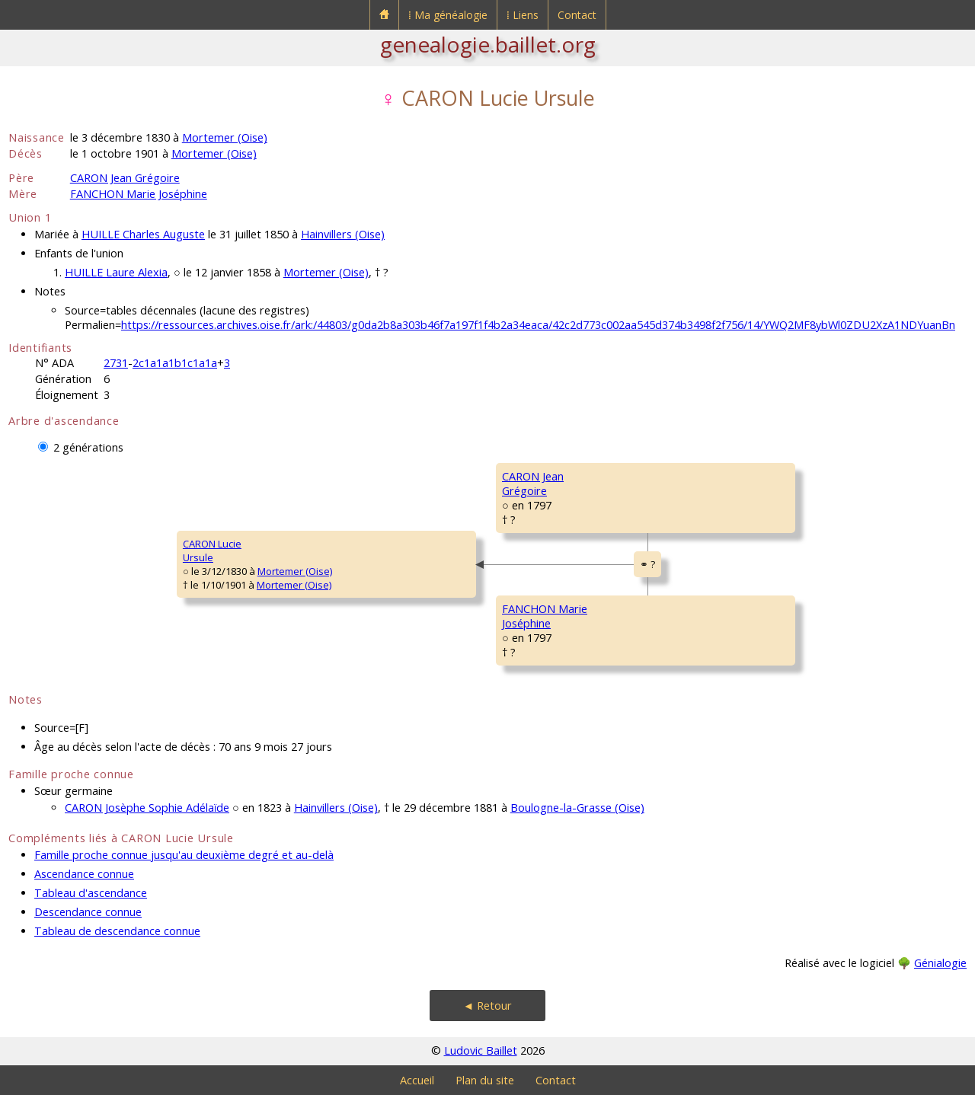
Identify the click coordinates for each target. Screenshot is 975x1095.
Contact (577, 15)
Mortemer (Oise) (224, 137)
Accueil (417, 1080)
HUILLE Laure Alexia (116, 272)
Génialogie (940, 963)
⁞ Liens (523, 15)
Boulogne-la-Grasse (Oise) (577, 807)
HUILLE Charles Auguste (143, 234)
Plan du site (485, 1080)
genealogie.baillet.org (488, 44)
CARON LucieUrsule (212, 550)
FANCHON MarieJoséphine (544, 616)
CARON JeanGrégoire (533, 483)
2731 (116, 363)
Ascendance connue (84, 874)
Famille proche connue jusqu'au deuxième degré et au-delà (184, 855)
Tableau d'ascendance (90, 893)
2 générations (88, 447)
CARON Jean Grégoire (125, 178)
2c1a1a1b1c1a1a (175, 363)
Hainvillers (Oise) (343, 234)
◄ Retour (487, 1005)
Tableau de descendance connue (117, 931)
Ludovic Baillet (480, 1050)
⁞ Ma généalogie (448, 15)
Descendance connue (88, 912)
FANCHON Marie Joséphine (138, 194)
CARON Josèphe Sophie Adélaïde (147, 807)
